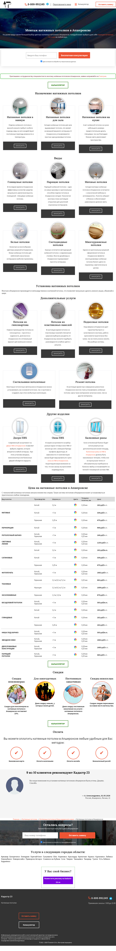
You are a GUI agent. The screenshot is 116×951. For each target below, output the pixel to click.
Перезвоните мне (62, 4)
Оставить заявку (105, 4)
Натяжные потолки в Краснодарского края (56, 819)
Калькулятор (82, 4)
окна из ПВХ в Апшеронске (58, 461)
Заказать (20, 146)
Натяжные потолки (29, 819)
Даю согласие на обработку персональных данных (58, 61)
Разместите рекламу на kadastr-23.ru (58, 880)
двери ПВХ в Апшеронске (15, 446)
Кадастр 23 (6, 896)
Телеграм (102, 76)
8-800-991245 (36, 4)
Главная (16, 819)
